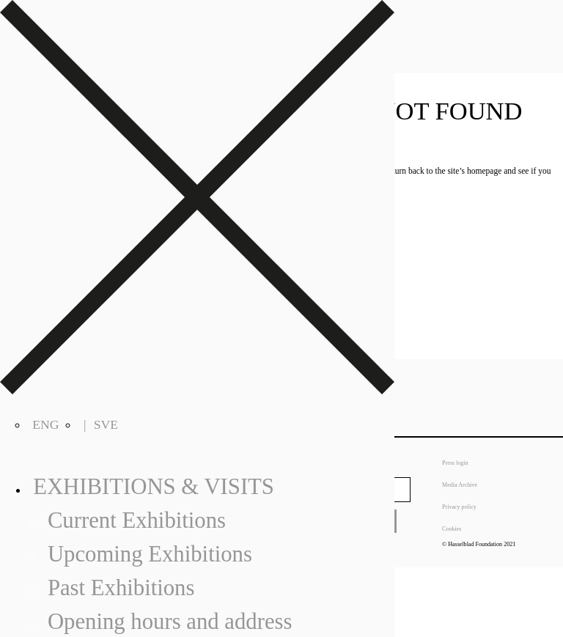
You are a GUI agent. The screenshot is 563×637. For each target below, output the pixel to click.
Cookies (451, 529)
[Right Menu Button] (197, 390)
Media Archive (459, 485)
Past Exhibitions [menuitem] (121, 587)
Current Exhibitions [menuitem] (137, 520)
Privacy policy (459, 507)
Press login (455, 463)
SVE (106, 424)
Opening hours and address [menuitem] (170, 621)
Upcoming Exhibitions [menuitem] (150, 554)
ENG (45, 424)
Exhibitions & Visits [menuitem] (153, 486)
